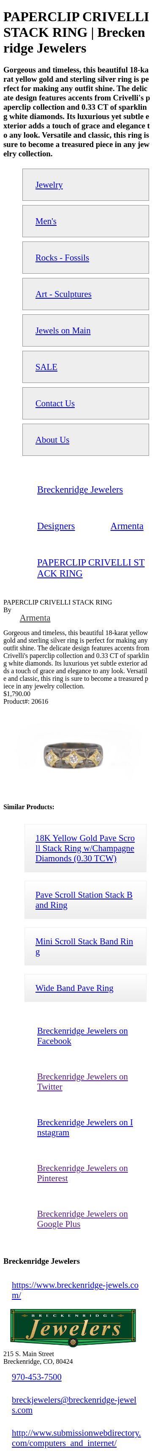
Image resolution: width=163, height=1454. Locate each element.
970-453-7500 (37, 1377)
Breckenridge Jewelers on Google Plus (82, 1219)
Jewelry (49, 184)
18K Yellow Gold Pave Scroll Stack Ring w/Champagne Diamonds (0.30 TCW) (85, 848)
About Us (52, 439)
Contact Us (55, 403)
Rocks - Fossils (62, 257)
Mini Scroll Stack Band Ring (84, 946)
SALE (46, 367)
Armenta (35, 617)
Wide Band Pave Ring (74, 988)
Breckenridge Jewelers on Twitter (82, 1081)
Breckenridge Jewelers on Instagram (85, 1127)
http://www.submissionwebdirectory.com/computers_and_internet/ (76, 1438)
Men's (46, 221)
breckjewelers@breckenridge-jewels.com (74, 1405)
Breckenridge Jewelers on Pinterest (82, 1173)
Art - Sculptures (63, 294)
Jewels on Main (63, 330)
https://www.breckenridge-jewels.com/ (75, 1290)
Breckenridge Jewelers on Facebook (82, 1036)
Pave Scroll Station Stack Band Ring (84, 900)
